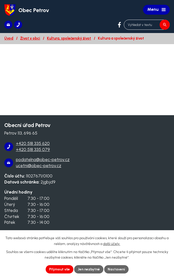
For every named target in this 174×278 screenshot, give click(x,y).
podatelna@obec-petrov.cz (43, 159)
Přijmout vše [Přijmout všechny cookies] (59, 269)
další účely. (111, 244)
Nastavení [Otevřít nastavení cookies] (116, 269)
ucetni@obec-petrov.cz (38, 165)
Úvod (8, 38)
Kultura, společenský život (69, 38)
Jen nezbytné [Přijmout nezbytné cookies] (89, 269)
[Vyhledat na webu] (147, 25)
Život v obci (30, 38)
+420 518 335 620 (33, 143)
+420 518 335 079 (33, 149)
